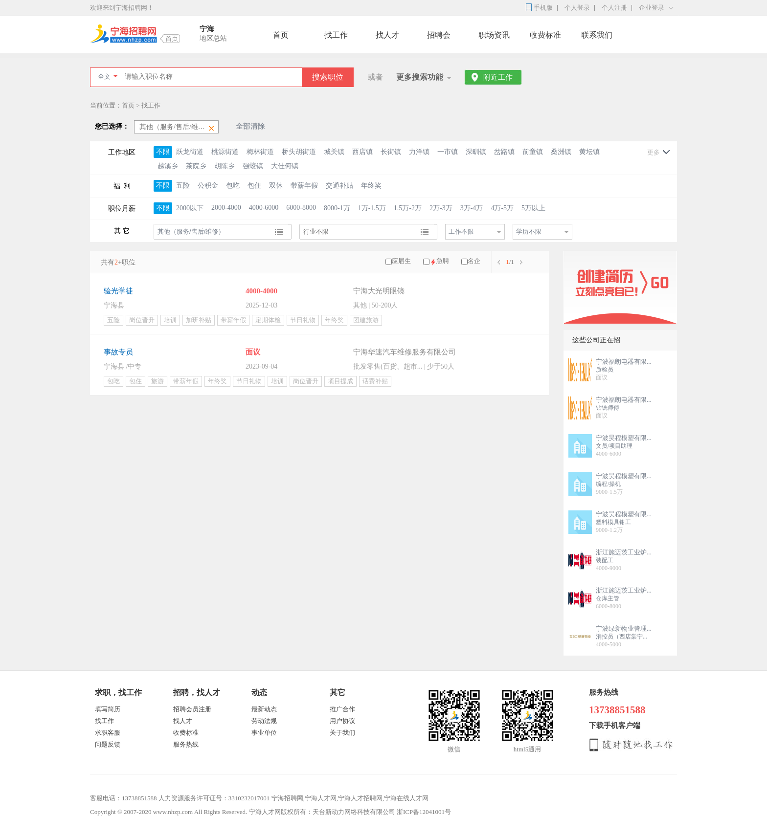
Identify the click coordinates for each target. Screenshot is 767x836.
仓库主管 (607, 598)
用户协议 (342, 721)
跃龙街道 (189, 151)
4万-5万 (502, 208)
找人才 (387, 35)
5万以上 (533, 208)
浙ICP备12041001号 (424, 811)
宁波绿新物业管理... (624, 628)
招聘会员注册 (192, 709)
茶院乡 (196, 166)
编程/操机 (608, 484)
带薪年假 (304, 185)
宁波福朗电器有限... (624, 361)
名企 (474, 260)
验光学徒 (118, 291)
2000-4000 (226, 207)
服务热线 (186, 744)
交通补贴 (339, 185)
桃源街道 (225, 151)
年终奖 (371, 185)
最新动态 (264, 709)
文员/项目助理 (614, 445)
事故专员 (118, 352)
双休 (276, 185)
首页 (281, 35)
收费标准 (545, 35)
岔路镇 (504, 151)
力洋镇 (419, 151)
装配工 (604, 560)
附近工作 (498, 77)
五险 (183, 185)
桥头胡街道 (299, 151)
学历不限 (528, 231)
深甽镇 (476, 151)
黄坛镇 (589, 151)
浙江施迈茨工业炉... (624, 552)
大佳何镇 (284, 166)
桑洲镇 (561, 151)
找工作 (336, 35)
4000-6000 (264, 207)
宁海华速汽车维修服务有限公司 (404, 352)
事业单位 (264, 732)
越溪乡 (168, 166)
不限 (163, 151)
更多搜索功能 (419, 77)
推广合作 (342, 709)
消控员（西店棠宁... (621, 636)
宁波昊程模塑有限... (624, 437)
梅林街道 (260, 151)
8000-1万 (337, 208)
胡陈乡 (224, 166)
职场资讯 (494, 35)
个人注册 (614, 7)
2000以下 (189, 208)
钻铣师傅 (607, 407)
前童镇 (532, 151)
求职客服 (107, 732)
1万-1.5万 (372, 208)
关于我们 (342, 732)
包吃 (233, 185)
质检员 (604, 369)
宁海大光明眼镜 (379, 291)
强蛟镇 (253, 166)
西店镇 (362, 151)
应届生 (401, 260)
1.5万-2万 (408, 208)
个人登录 (577, 7)
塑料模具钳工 (613, 522)
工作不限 (461, 231)
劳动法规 (264, 721)
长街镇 (391, 151)
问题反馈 (107, 744)
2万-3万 (440, 208)
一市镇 (447, 151)
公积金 (208, 185)
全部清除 (250, 126)
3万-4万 (471, 208)
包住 (254, 185)
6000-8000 (301, 207)
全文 (104, 76)
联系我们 (596, 35)
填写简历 (107, 709)
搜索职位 (327, 77)
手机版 (543, 7)
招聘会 (439, 35)
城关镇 (334, 151)
